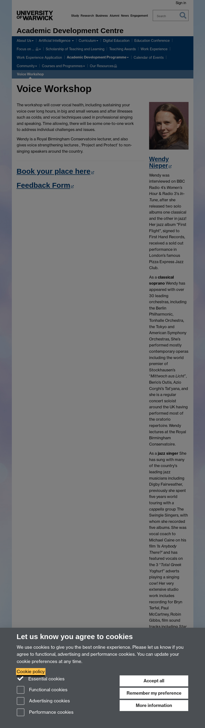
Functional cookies (42, 690)
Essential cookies (41, 678)
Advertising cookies (43, 701)
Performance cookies (45, 712)
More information (154, 705)
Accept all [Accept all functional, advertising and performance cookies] (154, 681)
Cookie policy (31, 671)
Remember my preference (154, 693)
